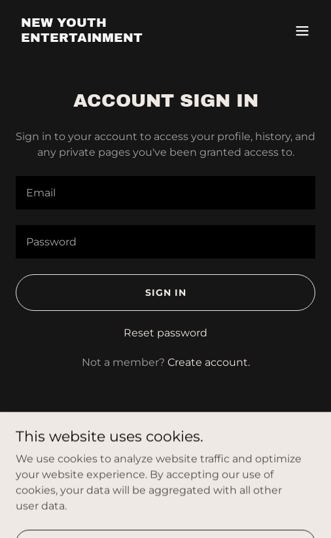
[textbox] (165, 192)
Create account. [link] (208, 362)
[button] (302, 31)
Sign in (165, 292)
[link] (120, 38)
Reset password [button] (165, 333)
